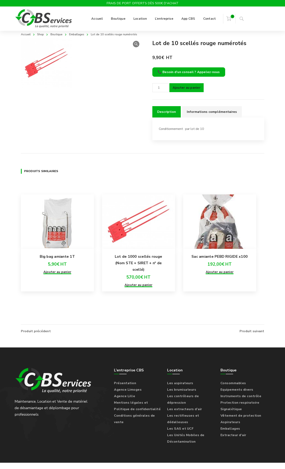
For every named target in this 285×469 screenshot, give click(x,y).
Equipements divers (236, 396)
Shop (42, 34)
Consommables (233, 389)
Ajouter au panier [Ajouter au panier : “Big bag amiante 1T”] (57, 284)
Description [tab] (166, 118)
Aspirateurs (230, 428)
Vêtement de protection (240, 422)
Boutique (60, 34)
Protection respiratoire (239, 409)
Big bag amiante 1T (57, 269)
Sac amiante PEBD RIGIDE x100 (219, 269)
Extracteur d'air (233, 441)
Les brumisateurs (181, 396)
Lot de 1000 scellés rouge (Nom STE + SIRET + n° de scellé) (138, 276)
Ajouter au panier (186, 94)
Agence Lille (124, 402)
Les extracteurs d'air (184, 415)
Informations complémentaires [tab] (212, 118)
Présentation (125, 389)
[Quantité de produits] (160, 93)
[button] (136, 50)
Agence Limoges (128, 396)
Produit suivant (252, 337)
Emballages (82, 34)
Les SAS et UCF (180, 435)
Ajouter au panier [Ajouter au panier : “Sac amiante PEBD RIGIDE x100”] (219, 284)
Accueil (26, 34)
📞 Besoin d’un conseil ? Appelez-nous (189, 78)
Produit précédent (36, 337)
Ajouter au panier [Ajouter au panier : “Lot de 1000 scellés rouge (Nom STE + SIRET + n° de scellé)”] (138, 297)
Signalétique (231, 415)
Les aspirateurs (180, 389)
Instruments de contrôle (240, 402)
